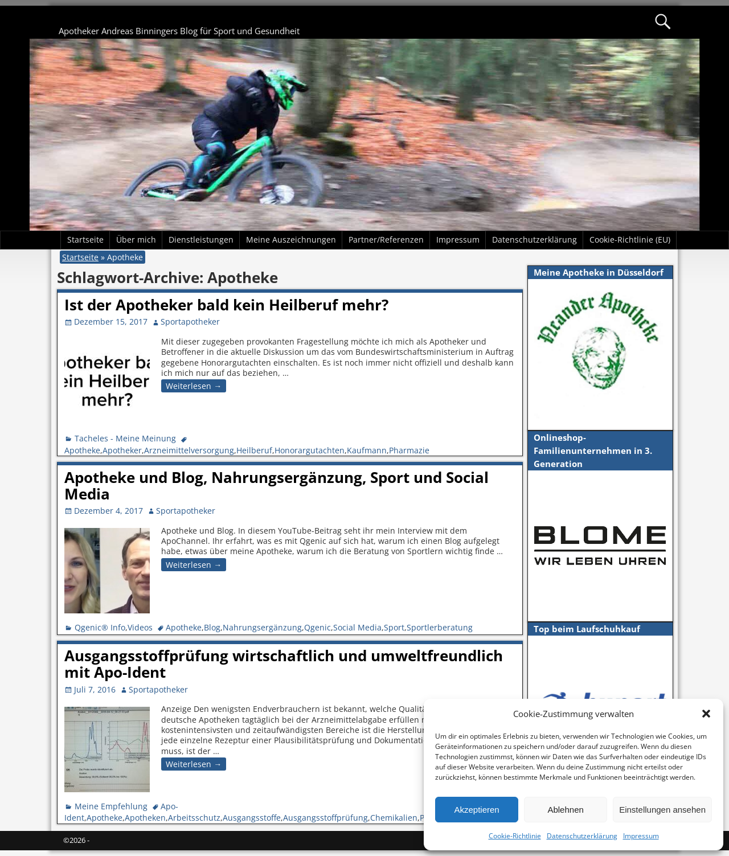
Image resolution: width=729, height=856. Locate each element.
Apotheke (82, 450)
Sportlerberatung (440, 627)
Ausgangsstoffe (252, 817)
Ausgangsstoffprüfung (325, 817)
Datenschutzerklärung (582, 836)
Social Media (357, 627)
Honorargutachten (310, 450)
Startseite (85, 239)
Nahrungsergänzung (262, 627)
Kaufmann (367, 450)
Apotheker (122, 450)
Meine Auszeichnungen (291, 239)
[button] (706, 713)
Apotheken (145, 817)
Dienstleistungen (201, 239)
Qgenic (317, 627)
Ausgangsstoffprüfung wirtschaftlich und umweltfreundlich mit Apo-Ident (283, 663)
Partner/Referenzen (386, 239)
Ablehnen (565, 809)
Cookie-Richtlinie (515, 836)
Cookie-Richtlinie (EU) (629, 239)
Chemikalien (393, 817)
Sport (394, 627)
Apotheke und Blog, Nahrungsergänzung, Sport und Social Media (276, 485)
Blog (212, 627)
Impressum (641, 836)
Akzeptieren (476, 809)
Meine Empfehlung (111, 806)
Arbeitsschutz (194, 817)
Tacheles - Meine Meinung (125, 438)
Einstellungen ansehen (662, 809)
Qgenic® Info (100, 627)
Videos (140, 627)
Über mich (136, 239)
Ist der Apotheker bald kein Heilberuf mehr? (226, 304)
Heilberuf (254, 450)
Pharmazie (409, 450)
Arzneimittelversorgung (189, 450)
